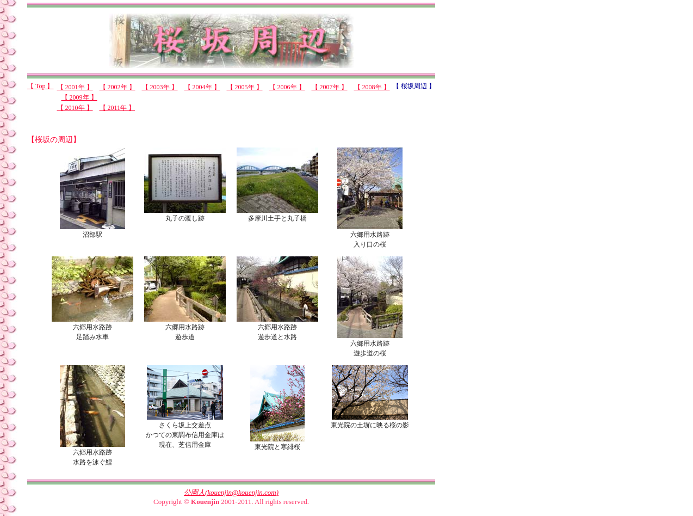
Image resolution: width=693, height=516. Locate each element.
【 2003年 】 (160, 87)
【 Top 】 (40, 86)
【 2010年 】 (75, 108)
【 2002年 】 (117, 87)
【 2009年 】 (79, 97)
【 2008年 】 (372, 87)
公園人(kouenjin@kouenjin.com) (231, 492)
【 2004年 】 (202, 87)
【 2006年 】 (287, 87)
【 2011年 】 (117, 108)
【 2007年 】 (330, 87)
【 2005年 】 (245, 87)
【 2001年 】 (75, 87)
